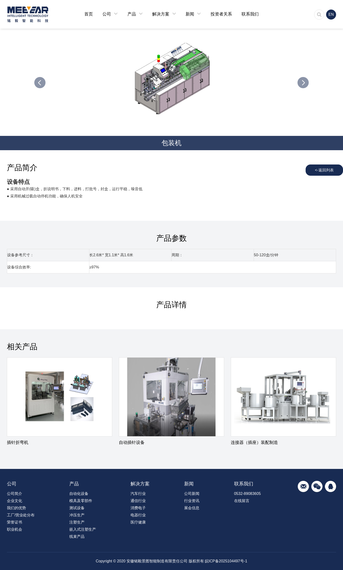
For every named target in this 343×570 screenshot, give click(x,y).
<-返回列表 (324, 170)
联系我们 (250, 14)
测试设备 (77, 508)
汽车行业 (138, 494)
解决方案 (164, 14)
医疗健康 (138, 522)
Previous (39, 82)
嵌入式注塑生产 (82, 529)
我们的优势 (16, 508)
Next (303, 82)
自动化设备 (78, 494)
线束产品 (77, 536)
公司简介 (14, 494)
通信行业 (138, 501)
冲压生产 (77, 515)
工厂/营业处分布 (21, 515)
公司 (110, 14)
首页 (88, 14)
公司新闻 (191, 494)
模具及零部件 (80, 501)
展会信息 (191, 508)
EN (331, 14)
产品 (135, 14)
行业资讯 (191, 501)
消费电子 (138, 508)
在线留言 (241, 501)
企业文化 (14, 501)
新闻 (193, 14)
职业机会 (14, 529)
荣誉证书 (14, 522)
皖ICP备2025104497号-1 (226, 561)
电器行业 (138, 515)
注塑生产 (77, 522)
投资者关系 (221, 14)
